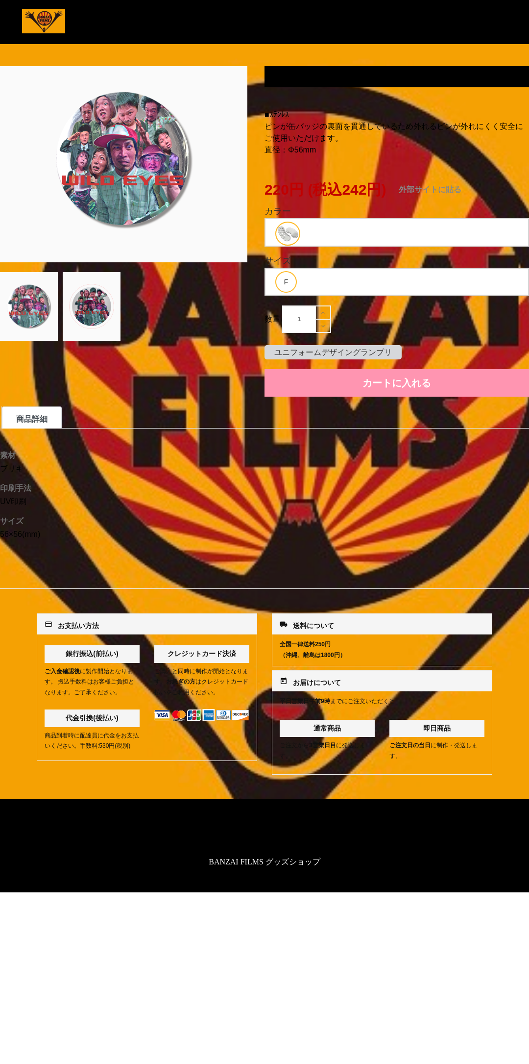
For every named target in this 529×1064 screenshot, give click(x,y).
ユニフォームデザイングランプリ (333, 352)
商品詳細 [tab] (32, 419)
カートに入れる (396, 383)
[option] (287, 234)
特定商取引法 (264, 830)
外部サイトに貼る (430, 189)
